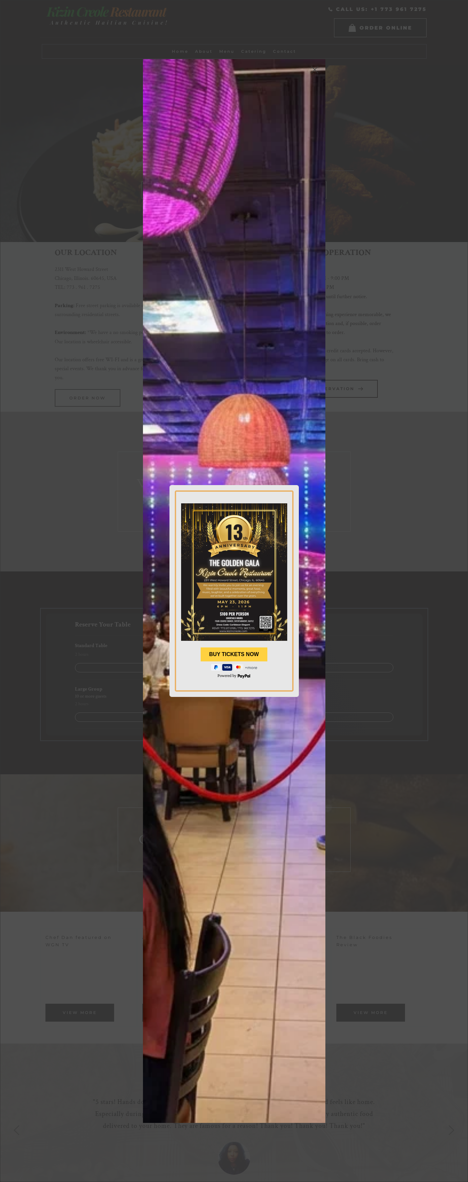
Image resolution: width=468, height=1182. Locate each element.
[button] (315, 70)
